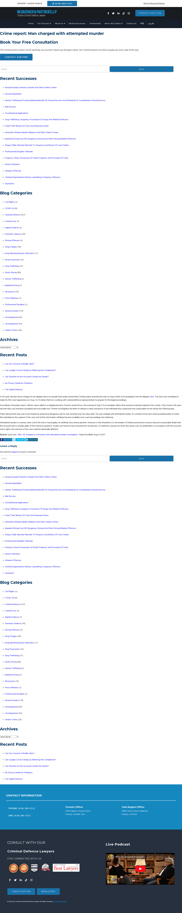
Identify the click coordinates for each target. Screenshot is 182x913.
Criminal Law (10, 221)
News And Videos (114, 23)
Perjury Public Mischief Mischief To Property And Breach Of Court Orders (37, 145)
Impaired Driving (12, 285)
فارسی (151, 23)
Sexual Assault (11, 311)
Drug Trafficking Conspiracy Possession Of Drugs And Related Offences (36, 119)
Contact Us (131, 23)
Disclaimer (56, 901)
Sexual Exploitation (13, 94)
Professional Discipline (15, 304)
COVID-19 (9, 208)
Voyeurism (9, 183)
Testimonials (95, 23)
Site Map (64, 901)
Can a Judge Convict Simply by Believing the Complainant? (30, 370)
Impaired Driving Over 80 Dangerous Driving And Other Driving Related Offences (40, 138)
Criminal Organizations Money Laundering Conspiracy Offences (32, 177)
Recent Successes (77, 23)
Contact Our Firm (150, 13)
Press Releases (12, 298)
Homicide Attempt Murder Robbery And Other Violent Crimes (31, 132)
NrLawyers (10, 291)
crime (151, 396)
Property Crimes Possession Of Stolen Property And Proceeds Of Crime (36, 158)
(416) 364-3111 (62, 3)
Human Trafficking (13, 278)
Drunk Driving (11, 272)
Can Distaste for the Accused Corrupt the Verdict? (27, 376)
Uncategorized (11, 317)
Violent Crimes (11, 330)
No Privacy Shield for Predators (19, 383)
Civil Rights (10, 202)
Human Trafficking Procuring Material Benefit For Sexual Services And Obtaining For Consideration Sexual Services (55, 100)
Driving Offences (12, 240)
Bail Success (10, 106)
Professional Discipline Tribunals (19, 151)
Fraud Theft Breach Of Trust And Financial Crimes (27, 126)
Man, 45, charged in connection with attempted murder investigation (48, 434)
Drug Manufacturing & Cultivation (19, 253)
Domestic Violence (13, 234)
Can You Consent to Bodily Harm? (19, 364)
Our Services (44, 23)
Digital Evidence (12, 227)
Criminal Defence (12, 214)
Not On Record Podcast (154, 3)
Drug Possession (12, 259)
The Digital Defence (14, 389)
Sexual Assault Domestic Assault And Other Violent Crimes (31, 87)
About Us (60, 23)
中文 (142, 23)
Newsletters (48, 891)
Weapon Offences (13, 170)
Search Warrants (12, 164)
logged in (15, 452)
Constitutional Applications (16, 113)
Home (31, 23)
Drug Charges (11, 246)
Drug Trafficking (12, 266)
